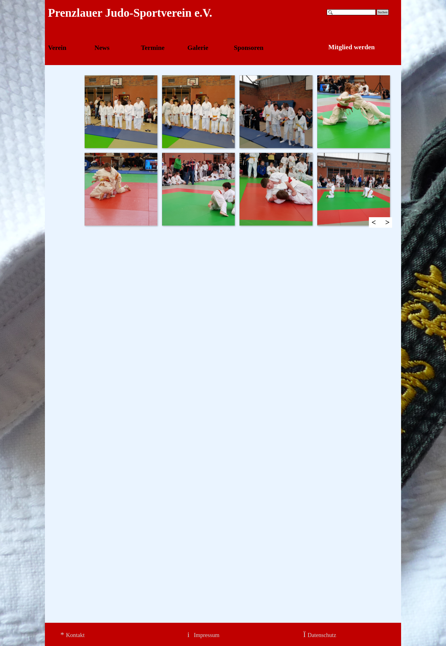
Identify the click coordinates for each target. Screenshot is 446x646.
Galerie (197, 47)
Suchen (382, 12)
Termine (152, 47)
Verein (57, 47)
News (102, 47)
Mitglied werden (351, 47)
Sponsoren (249, 47)
